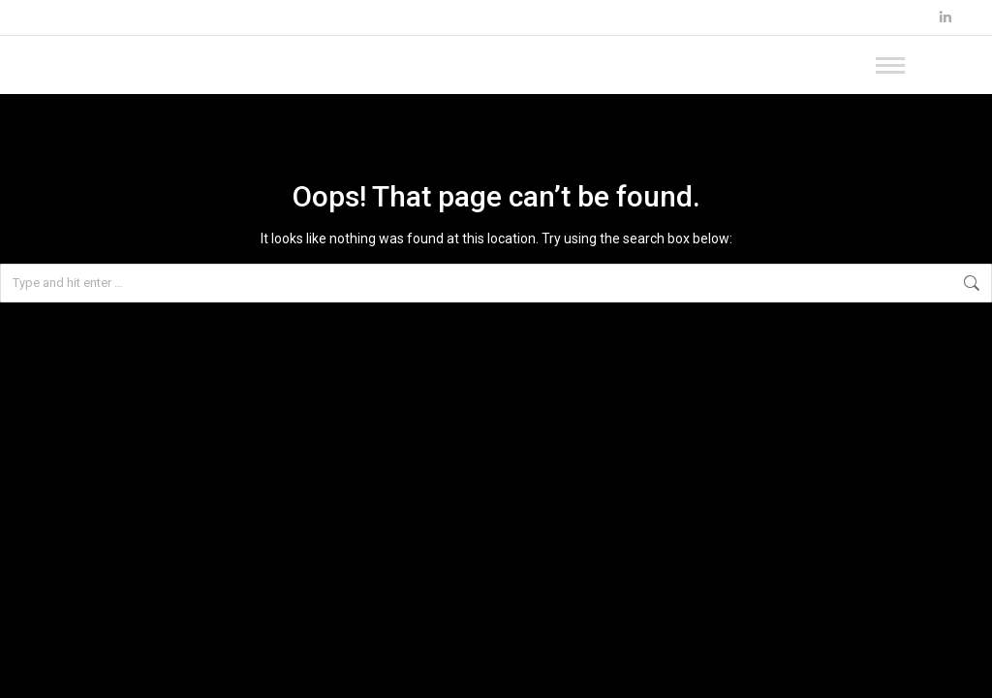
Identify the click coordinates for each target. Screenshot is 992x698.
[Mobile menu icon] (914, 65)
